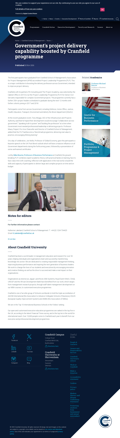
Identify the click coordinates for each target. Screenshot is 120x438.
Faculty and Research (86, 27)
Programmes (34, 27)
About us (109, 27)
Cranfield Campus (54, 334)
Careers (100, 27)
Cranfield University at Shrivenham (52, 354)
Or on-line (11, 239)
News (49, 41)
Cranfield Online (48, 27)
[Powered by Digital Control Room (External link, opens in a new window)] (26, 13)
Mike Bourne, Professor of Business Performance (33, 155)
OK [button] (102, 10)
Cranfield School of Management (33, 41)
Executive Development (66, 27)
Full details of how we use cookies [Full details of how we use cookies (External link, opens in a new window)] (28, 9)
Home (17, 41)
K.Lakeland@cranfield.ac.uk (23, 233)
